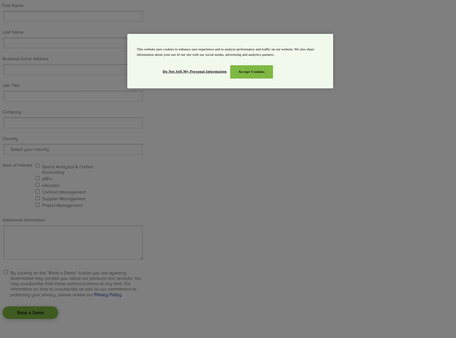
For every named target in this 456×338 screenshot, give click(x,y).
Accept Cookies (251, 71)
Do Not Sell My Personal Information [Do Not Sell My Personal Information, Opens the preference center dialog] (195, 71)
